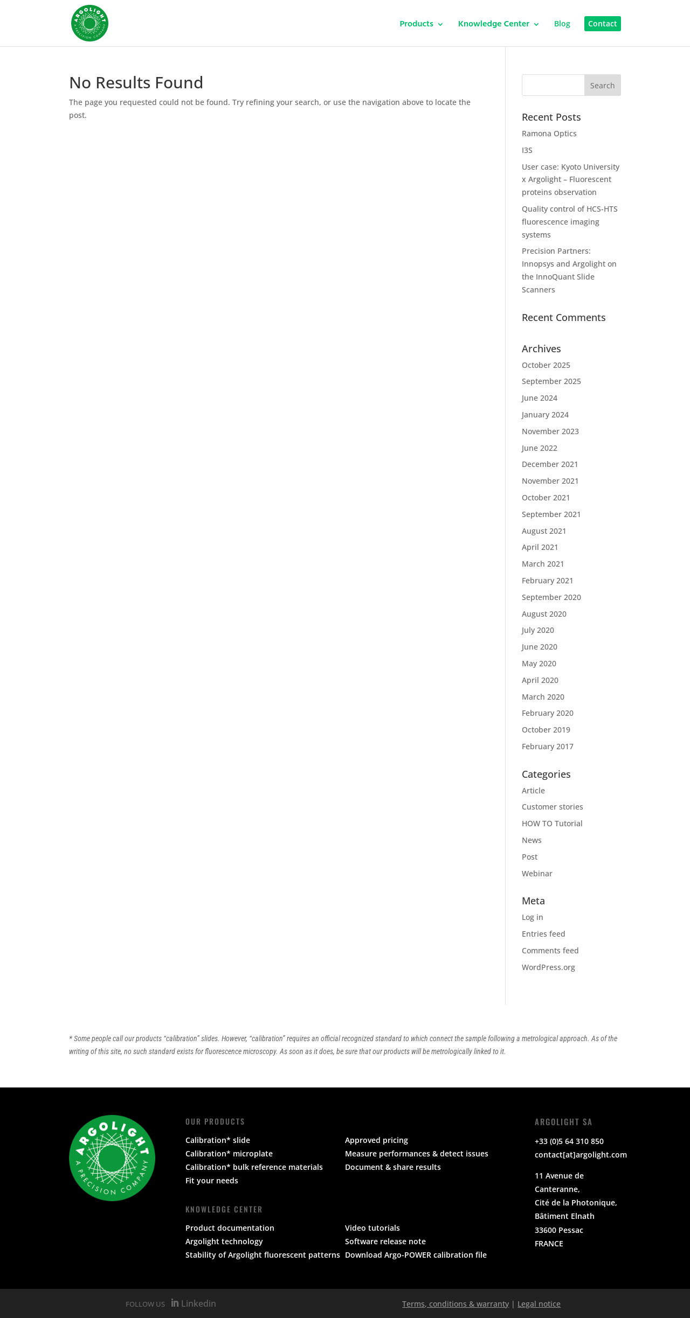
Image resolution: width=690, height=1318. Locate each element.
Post (529, 857)
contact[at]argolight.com (581, 1154)
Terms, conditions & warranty (455, 1304)
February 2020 (548, 713)
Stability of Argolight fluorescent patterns (262, 1255)
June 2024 (539, 398)
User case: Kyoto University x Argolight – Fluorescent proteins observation (570, 180)
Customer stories (552, 806)
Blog (562, 24)
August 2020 (544, 614)
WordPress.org (548, 967)
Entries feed (543, 934)
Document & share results (393, 1167)
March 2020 (543, 697)
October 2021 (546, 497)
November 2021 (550, 481)
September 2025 (551, 381)
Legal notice (539, 1304)
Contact (602, 23)
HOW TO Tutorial (552, 823)
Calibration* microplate (229, 1153)
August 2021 (544, 531)
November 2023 (550, 431)
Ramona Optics (549, 133)
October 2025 (546, 365)
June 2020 (539, 646)
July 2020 (538, 630)
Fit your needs (211, 1180)
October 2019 (546, 729)
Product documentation (229, 1228)
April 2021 (540, 547)
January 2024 (545, 414)
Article (533, 790)
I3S (527, 150)
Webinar (537, 873)
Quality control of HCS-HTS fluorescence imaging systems (570, 222)
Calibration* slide (217, 1140)
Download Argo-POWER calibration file (416, 1255)
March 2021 (543, 564)
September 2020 (551, 597)
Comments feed (550, 950)
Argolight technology (224, 1241)
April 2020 (540, 680)
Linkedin (197, 1303)
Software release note (385, 1241)
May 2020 (539, 663)
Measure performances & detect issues (416, 1153)
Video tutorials (372, 1228)
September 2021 (551, 514)
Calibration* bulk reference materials (254, 1167)
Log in (532, 917)
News (532, 840)
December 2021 (550, 464)
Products (416, 25)
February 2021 (548, 580)
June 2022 (539, 448)
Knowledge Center (493, 25)
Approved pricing (376, 1140)
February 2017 (548, 746)
